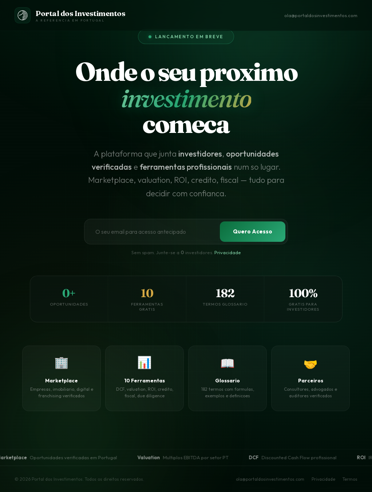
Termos (350, 479)
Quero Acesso (252, 231)
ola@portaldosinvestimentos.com (320, 15)
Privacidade (227, 252)
